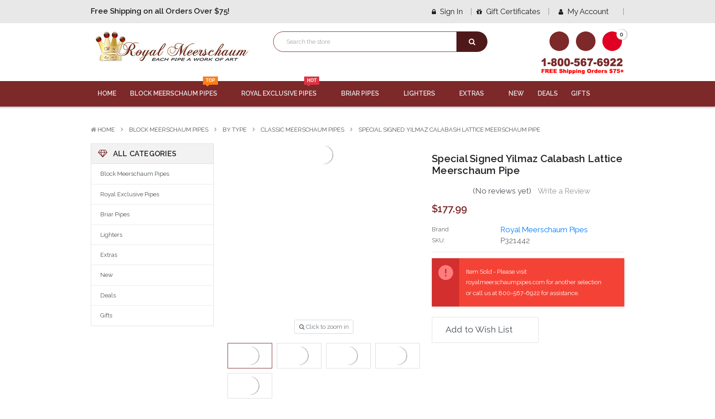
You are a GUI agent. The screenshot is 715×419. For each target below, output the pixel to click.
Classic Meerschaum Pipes (302, 129)
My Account (587, 11)
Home (107, 93)
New (516, 93)
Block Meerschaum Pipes (179, 89)
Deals (548, 93)
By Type (235, 129)
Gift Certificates (508, 11)
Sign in (447, 11)
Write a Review (564, 190)
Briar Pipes (365, 93)
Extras (477, 93)
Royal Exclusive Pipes (284, 89)
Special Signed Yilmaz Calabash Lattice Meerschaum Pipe (449, 129)
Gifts (586, 93)
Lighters (425, 93)
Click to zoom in (324, 326)
